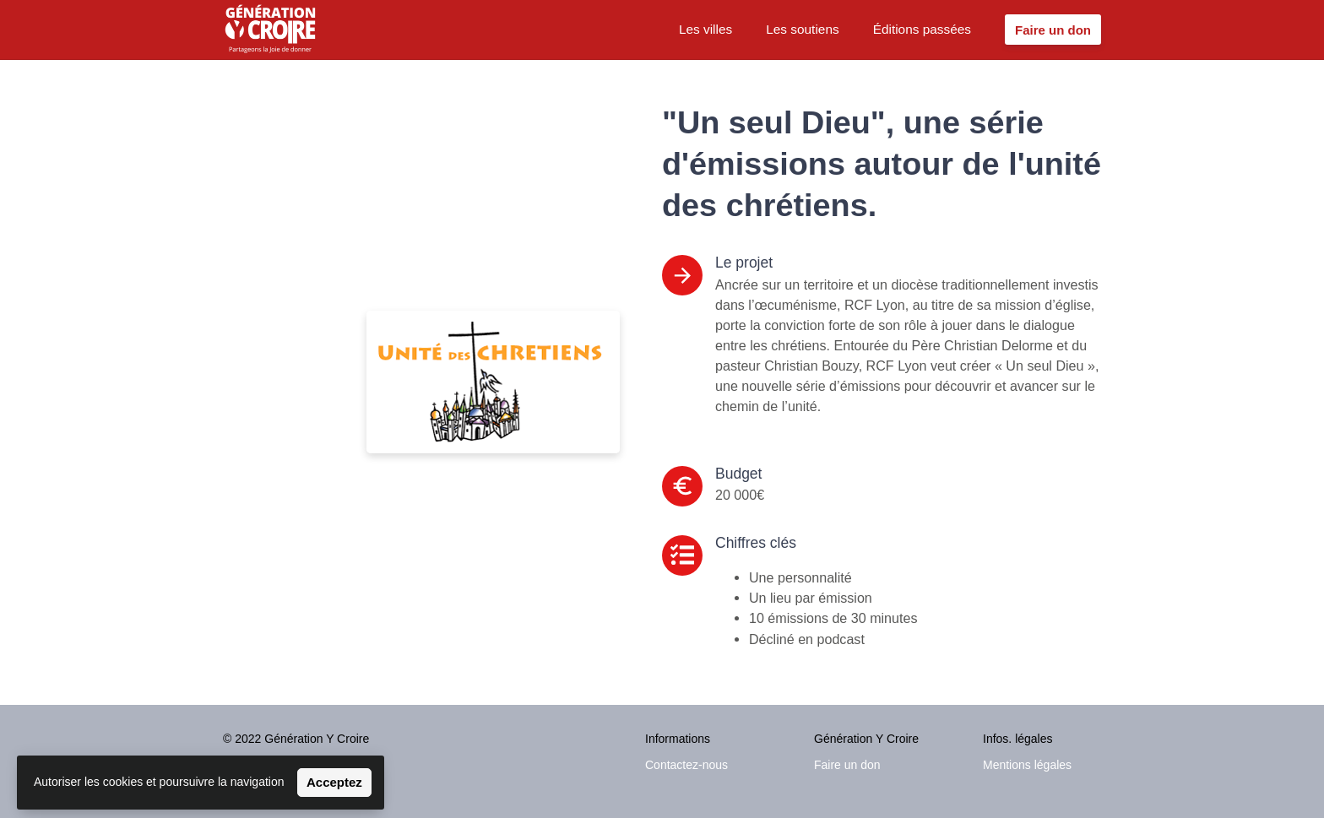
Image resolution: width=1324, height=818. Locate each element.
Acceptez (334, 782)
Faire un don (847, 765)
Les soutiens (802, 29)
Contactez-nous (686, 765)
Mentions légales (1027, 765)
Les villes (705, 29)
